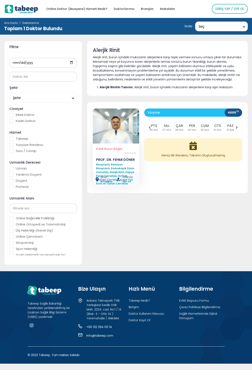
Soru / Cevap (22, 151)
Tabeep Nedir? (139, 300)
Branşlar (147, 9)
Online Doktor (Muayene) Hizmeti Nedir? (76, 9)
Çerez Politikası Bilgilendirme (199, 307)
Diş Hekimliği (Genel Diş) (31, 230)
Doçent (18, 181)
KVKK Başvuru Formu (194, 300)
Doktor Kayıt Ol (139, 320)
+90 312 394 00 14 (99, 327)
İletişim (134, 307)
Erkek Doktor (22, 115)
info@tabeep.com (99, 335)
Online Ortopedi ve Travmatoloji (37, 224)
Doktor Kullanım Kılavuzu (146, 314)
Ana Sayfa (11, 23)
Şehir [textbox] (17, 97)
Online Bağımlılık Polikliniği (31, 218)
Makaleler (167, 9)
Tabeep (18, 139)
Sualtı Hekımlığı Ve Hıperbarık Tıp (37, 255)
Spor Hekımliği (23, 249)
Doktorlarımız (124, 9)
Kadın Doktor (22, 121)
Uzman (18, 168)
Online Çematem (26, 237)
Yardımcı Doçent (25, 174)
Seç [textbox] (201, 26)
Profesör (19, 187)
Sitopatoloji (21, 243)
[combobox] (221, 26)
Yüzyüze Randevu (26, 145)
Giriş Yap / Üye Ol (229, 9)
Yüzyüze (154, 112)
